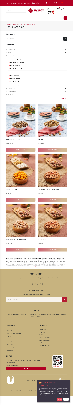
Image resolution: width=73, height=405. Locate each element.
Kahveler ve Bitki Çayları (37, 85)
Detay (53, 395)
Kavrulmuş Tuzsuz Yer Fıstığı (48, 189)
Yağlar (37, 53)
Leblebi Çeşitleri (15, 78)
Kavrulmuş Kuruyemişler (17, 62)
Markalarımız (42, 343)
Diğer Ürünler (37, 88)
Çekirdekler (13, 72)
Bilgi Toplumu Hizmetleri (46, 335)
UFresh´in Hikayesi (44, 337)
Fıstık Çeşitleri (31, 24)
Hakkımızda (42, 329)
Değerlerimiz (43, 332)
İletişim (26, 368)
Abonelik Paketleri (12, 342)
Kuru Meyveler (37, 49)
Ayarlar (66, 399)
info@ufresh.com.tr (12, 365)
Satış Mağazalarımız (44, 340)
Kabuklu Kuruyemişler (16, 68)
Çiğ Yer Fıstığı (43, 239)
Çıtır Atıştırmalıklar (15, 81)
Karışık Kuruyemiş (15, 59)
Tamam (60, 399)
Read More (36, 267)
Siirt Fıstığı (41, 139)
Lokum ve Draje (37, 92)
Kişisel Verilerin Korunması (22, 390)
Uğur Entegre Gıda (44, 345)
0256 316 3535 (11, 363)
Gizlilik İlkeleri (32, 390)
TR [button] (63, 3)
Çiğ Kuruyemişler (15, 65)
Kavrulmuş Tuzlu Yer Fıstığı (16, 239)
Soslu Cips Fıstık (12, 189)
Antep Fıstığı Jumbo (13, 139)
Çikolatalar (37, 95)
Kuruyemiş (22, 24)
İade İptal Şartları (10, 390)
